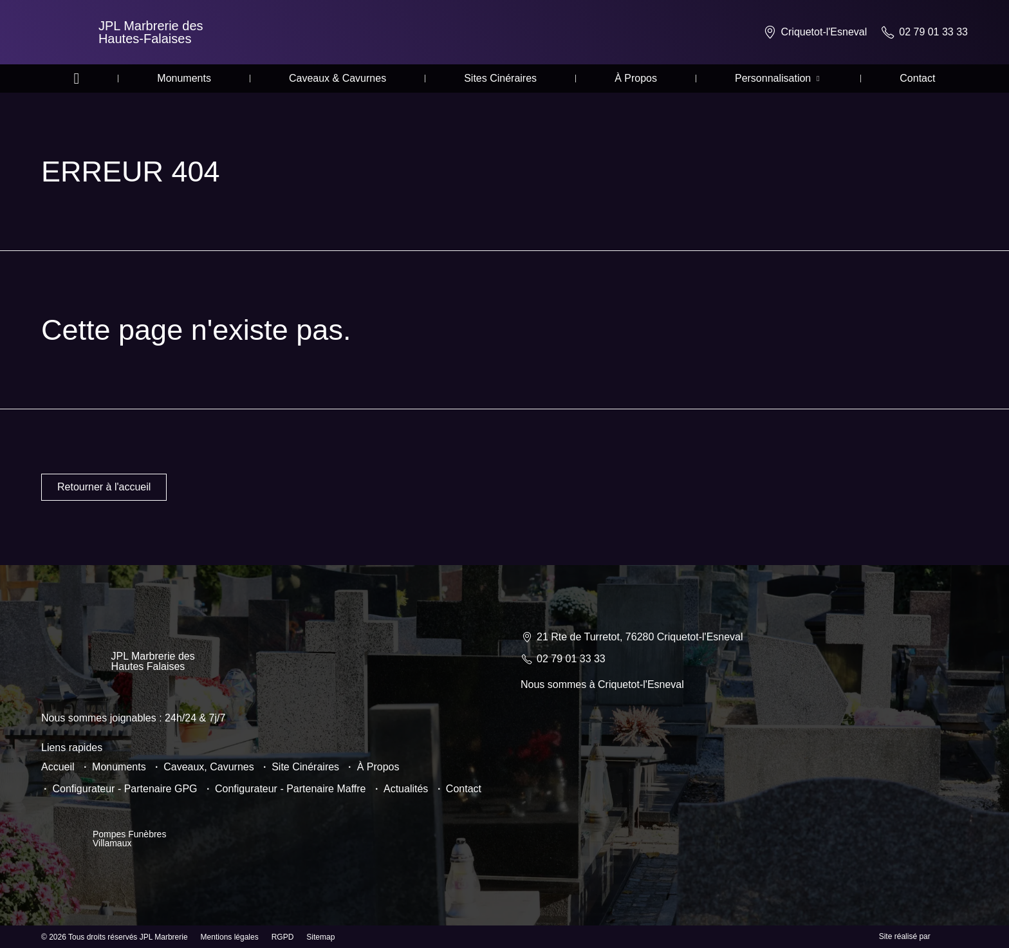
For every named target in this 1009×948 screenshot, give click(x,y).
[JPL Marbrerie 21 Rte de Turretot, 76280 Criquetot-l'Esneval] (744, 767)
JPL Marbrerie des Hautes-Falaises (150, 32)
